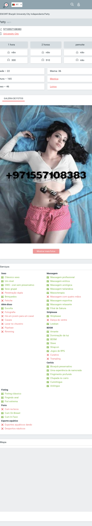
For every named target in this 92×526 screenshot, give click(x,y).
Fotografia (10, 312)
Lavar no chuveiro (14, 323)
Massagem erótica (60, 281)
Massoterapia (57, 292)
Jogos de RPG (57, 351)
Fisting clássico (13, 393)
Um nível (9, 281)
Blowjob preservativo (61, 366)
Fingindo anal (12, 397)
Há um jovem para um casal (19, 316)
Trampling (55, 358)
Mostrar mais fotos (46, 251)
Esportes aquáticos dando (18, 424)
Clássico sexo (12, 277)
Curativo (54, 354)
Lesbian (54, 323)
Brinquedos (11, 296)
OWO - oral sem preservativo (19, 285)
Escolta (9, 308)
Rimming (9, 331)
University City (23, 14)
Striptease (55, 316)
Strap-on (54, 347)
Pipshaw (9, 327)
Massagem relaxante (61, 304)
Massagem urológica (61, 285)
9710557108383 (12, 29)
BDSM (53, 339)
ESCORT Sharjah (8, 14)
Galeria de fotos (13, 98)
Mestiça (54, 78)
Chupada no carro (59, 378)
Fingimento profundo (61, 374)
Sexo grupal (11, 289)
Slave (53, 343)
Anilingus (55, 385)
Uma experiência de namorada (66, 370)
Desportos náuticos (15, 428)
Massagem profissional (62, 277)
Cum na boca (11, 409)
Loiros (53, 86)
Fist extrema (11, 401)
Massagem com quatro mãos (65, 296)
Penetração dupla (14, 292)
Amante (54, 331)
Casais (8, 320)
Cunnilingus (56, 382)
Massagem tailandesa (61, 289)
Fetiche (8, 300)
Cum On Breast (12, 413)
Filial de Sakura (58, 308)
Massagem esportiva (61, 300)
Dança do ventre (58, 320)
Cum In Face (11, 417)
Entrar (79, 4)
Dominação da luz (59, 335)
